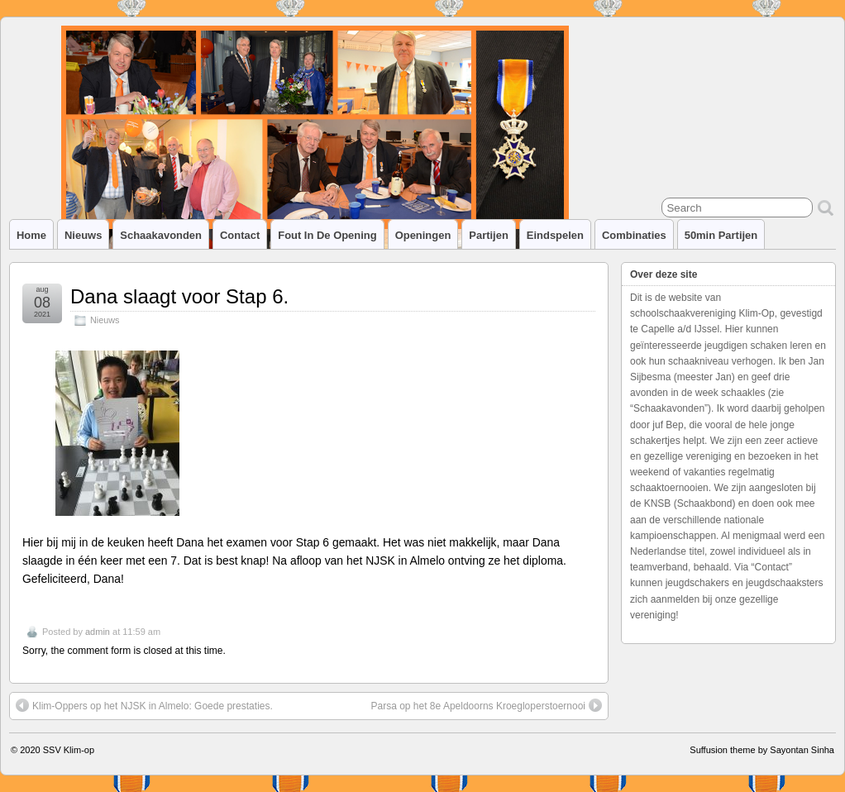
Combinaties (634, 235)
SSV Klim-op (68, 750)
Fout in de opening (327, 235)
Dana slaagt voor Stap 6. (179, 296)
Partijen (488, 235)
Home (31, 235)
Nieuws (83, 235)
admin (97, 632)
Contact (240, 235)
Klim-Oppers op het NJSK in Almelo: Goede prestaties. (144, 705)
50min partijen (721, 235)
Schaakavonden (161, 235)
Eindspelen (555, 235)
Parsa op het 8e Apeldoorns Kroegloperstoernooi (486, 705)
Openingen (423, 235)
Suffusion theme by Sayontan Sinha (762, 750)
